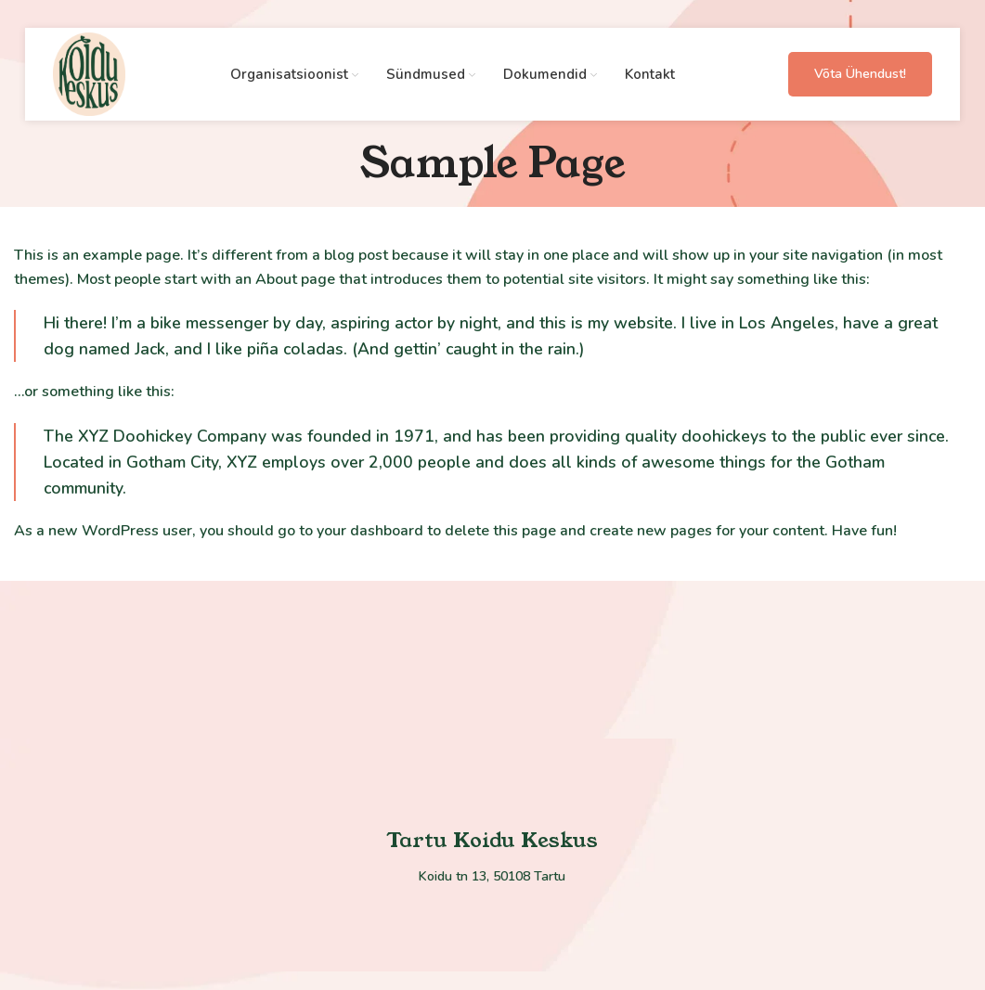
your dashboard (370, 531)
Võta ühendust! (860, 74)
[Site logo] (89, 73)
